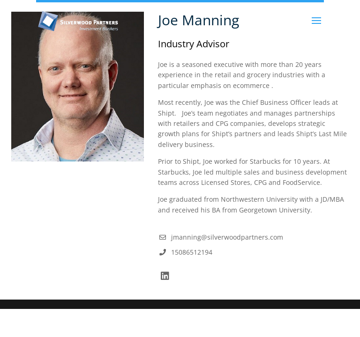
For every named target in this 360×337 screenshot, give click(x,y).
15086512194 (191, 252)
